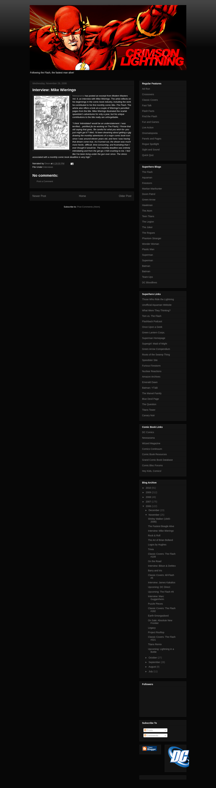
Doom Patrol (148, 194)
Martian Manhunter (152, 188)
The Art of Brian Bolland (160, 540)
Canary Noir (148, 415)
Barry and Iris (155, 570)
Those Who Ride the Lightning (158, 299)
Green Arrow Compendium (156, 349)
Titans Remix (155, 644)
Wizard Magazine (151, 443)
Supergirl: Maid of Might (154, 343)
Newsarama (78, 95)
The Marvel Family (151, 393)
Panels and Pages (151, 138)
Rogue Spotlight (150, 144)
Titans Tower (148, 409)
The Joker (147, 227)
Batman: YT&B (150, 387)
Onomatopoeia (150, 133)
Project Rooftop (156, 632)
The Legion (148, 221)
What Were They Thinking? (156, 310)
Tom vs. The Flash (151, 316)
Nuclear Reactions (151, 371)
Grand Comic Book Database (157, 460)
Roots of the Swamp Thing (156, 354)
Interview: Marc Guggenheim (156, 598)
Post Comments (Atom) (88, 207)
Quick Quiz (148, 155)
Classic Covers (150, 100)
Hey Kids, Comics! (151, 471)
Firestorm (147, 183)
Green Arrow (148, 199)
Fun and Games (150, 122)
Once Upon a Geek (152, 327)
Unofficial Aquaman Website (157, 305)
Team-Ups (147, 277)
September (154, 662)
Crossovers (148, 94)
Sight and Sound (151, 149)
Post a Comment (45, 181)
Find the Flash (149, 116)
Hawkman (147, 205)
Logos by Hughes (157, 544)
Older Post (125, 196)
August (152, 666)
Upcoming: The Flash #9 (161, 591)
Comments (151, 735)
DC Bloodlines (149, 282)
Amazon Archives (151, 376)
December (154, 510)
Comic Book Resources (154, 454)
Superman (147, 255)
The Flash (147, 172)
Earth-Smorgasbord (158, 615)
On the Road (154, 561)
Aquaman (147, 177)
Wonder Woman (150, 244)
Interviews (48, 167)
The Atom (147, 210)
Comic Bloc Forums (152, 465)
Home (82, 196)
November (154, 514)
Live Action (148, 127)
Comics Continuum (152, 449)
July (150, 671)
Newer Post (39, 196)
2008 (149, 497)
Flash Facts (148, 111)
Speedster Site (150, 360)
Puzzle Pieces (155, 603)
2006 (149, 506)
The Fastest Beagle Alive (161, 526)
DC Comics (148, 432)
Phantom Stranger (151, 238)
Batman (146, 266)
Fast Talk (147, 105)
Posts (148, 730)
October (153, 657)
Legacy (152, 627)
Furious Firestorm (151, 365)
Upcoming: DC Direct (159, 587)
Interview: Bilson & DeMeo (162, 565)
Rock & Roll (154, 535)
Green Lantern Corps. (153, 332)
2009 (149, 492)
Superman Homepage (153, 338)
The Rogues (148, 232)
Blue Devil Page (150, 399)
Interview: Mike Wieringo (161, 530)
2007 (149, 501)
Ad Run (146, 88)
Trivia (151, 549)
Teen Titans (148, 216)
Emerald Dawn (150, 382)
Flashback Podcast (152, 321)
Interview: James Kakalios (161, 582)
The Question (149, 404)
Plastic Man (148, 249)
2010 (149, 487)
